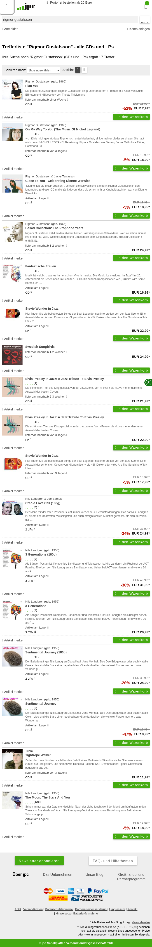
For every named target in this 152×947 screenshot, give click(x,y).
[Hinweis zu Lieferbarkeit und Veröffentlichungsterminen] (67, 100)
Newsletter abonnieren (39, 861)
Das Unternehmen (57, 874)
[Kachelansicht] (84, 70)
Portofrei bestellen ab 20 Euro (68, 2)
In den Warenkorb (131, 117)
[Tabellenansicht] (77, 70)
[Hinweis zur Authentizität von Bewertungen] (38, 134)
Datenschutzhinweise (59, 909)
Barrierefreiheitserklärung (91, 909)
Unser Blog (94, 874)
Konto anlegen (138, 29)
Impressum (117, 909)
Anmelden (10, 29)
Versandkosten (33, 909)
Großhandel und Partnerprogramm (131, 877)
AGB (18, 909)
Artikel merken (13, 117)
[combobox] (70, 19)
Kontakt (132, 909)
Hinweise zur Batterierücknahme (77, 913)
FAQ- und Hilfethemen (113, 861)
